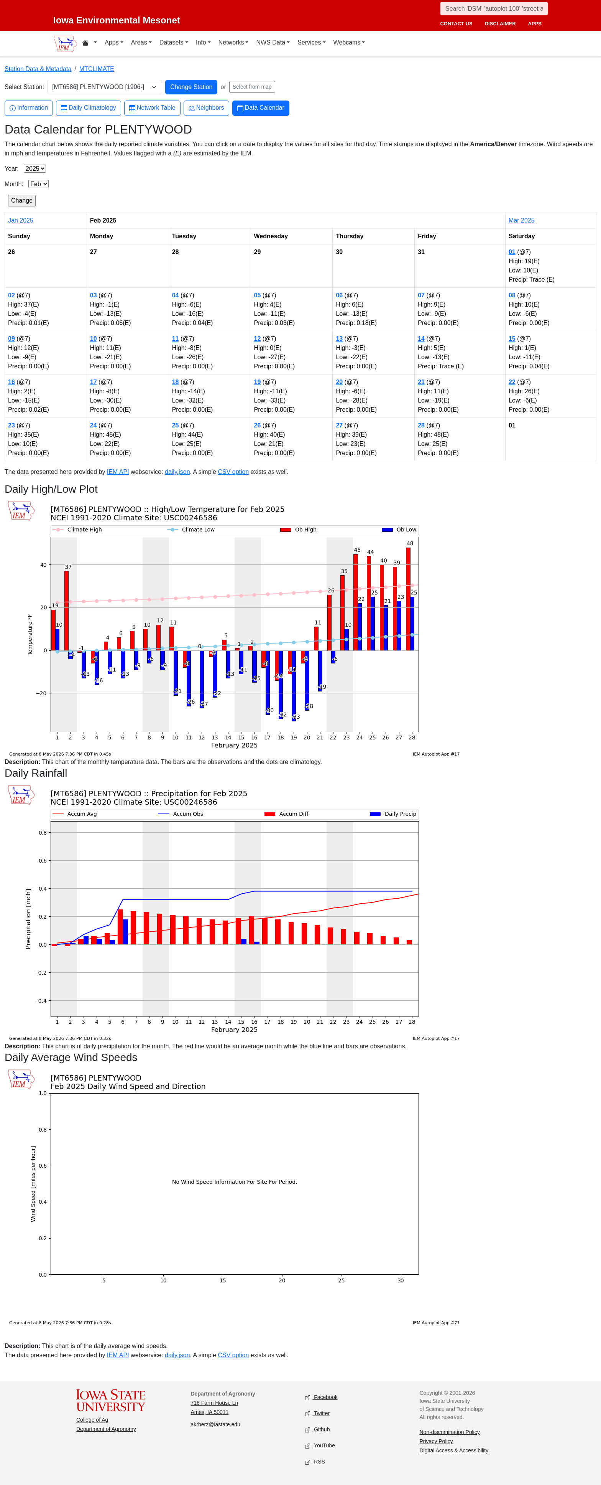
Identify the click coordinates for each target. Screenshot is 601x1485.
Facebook (321, 1397)
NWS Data (270, 42)
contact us (456, 23)
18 (175, 382)
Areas (139, 42)
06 (339, 295)
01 (512, 252)
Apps (111, 42)
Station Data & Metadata (38, 69)
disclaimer (500, 23)
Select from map (252, 87)
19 (257, 382)
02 (11, 295)
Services (309, 42)
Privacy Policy (436, 1441)
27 (339, 425)
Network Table (152, 108)
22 (512, 382)
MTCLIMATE (96, 69)
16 (11, 382)
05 (257, 295)
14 (421, 338)
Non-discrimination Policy (450, 1432)
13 (339, 338)
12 (257, 338)
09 (11, 338)
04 (175, 295)
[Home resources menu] (89, 43)
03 (93, 295)
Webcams (347, 42)
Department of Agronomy (106, 1429)
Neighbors (206, 108)
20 (339, 382)
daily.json (177, 472)
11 (175, 338)
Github (317, 1429)
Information (29, 108)
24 (93, 425)
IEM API (118, 472)
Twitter (317, 1413)
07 (421, 295)
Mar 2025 (522, 220)
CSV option (233, 472)
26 (257, 425)
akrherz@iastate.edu (215, 1424)
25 (175, 425)
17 (93, 382)
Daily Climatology (88, 108)
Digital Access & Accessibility (454, 1450)
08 (512, 295)
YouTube (320, 1445)
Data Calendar (260, 108)
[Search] (494, 8)
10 (93, 338)
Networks (231, 42)
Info (201, 42)
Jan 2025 (20, 220)
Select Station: (24, 87)
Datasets (171, 42)
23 (11, 425)
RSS (315, 1461)
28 (421, 425)
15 (512, 338)
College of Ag (92, 1420)
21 (421, 382)
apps (535, 23)
